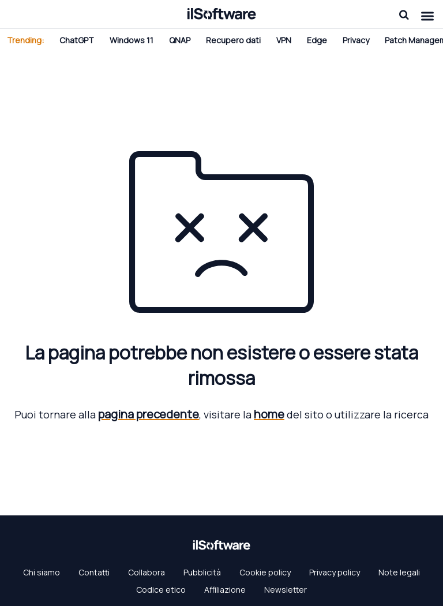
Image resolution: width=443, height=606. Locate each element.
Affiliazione (225, 589)
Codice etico (161, 589)
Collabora (146, 572)
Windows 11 (131, 40)
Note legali (399, 572)
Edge (317, 40)
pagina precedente (148, 414)
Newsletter (285, 589)
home (269, 414)
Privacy (356, 40)
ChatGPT (76, 40)
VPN (283, 40)
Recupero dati (233, 40)
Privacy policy (334, 572)
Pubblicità (202, 572)
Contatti (94, 572)
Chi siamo (41, 572)
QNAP (179, 40)
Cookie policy (265, 572)
